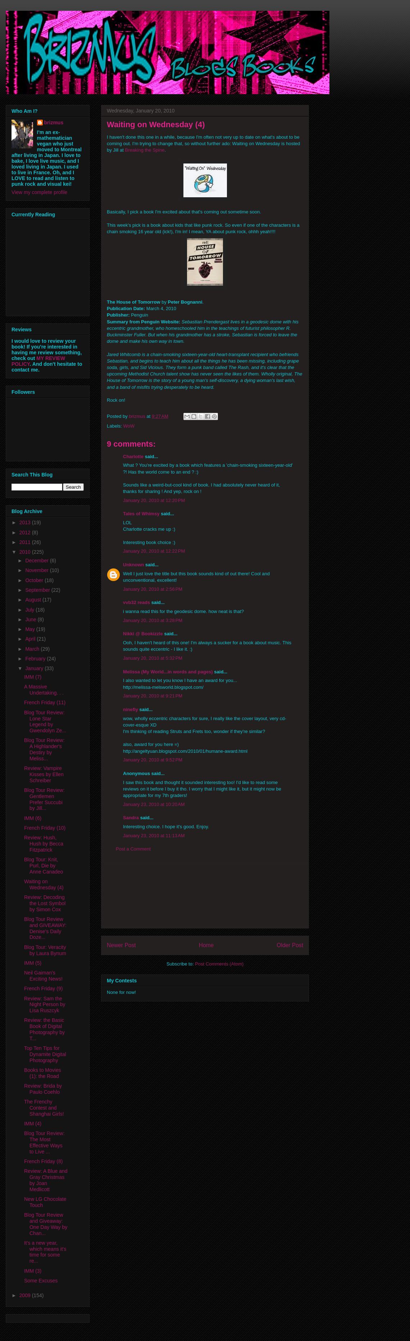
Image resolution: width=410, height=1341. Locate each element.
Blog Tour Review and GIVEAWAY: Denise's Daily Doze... (45, 928)
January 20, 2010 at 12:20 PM (154, 500)
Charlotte (133, 456)
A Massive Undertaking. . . (44, 690)
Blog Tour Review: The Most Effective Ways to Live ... (44, 1142)
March (33, 649)
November (37, 570)
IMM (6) (32, 818)
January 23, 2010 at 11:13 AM (154, 835)
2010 (25, 552)
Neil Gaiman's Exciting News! (43, 976)
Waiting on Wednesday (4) (44, 884)
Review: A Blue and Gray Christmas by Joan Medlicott (46, 1180)
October (35, 580)
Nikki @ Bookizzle (143, 633)
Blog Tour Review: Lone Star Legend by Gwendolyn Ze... (45, 721)
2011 (25, 542)
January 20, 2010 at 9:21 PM (152, 696)
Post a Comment (133, 849)
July (30, 610)
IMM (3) (32, 1271)
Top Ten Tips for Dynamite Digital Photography (45, 1054)
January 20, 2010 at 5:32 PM (152, 658)
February (36, 659)
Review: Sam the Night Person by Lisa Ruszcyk (44, 1005)
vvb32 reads (136, 602)
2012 (25, 532)
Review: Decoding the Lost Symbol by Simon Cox (44, 903)
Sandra (131, 817)
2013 (25, 522)
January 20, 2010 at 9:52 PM (152, 759)
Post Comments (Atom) (219, 964)
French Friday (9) (43, 988)
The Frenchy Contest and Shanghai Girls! (44, 1108)
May (30, 629)
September (38, 590)
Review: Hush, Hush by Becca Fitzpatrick (43, 844)
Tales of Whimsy (141, 513)
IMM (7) (32, 677)
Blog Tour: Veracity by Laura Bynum (45, 950)
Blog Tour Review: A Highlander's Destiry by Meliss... (44, 749)
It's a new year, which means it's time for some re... (45, 1252)
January (35, 668)
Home (206, 945)
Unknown (133, 564)
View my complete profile (39, 192)
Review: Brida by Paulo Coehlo (43, 1089)
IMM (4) (32, 1123)
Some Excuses (41, 1281)
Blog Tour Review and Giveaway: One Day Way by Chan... (45, 1224)
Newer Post (121, 945)
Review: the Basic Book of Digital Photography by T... (44, 1029)
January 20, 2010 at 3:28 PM (152, 620)
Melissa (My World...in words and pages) (168, 671)
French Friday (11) (44, 702)
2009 (25, 1295)
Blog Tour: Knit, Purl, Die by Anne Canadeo (43, 866)
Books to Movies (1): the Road (42, 1073)
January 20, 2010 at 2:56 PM (152, 589)
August (33, 600)
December (37, 560)
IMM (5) (32, 963)
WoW (129, 426)
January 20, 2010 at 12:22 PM (154, 551)
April (31, 639)
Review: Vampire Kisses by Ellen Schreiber (44, 774)
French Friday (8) (43, 1161)
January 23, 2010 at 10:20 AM (154, 804)
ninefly (130, 709)
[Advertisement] (205, 896)
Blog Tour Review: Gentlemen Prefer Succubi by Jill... (44, 799)
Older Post (290, 945)
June (31, 619)
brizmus (54, 122)
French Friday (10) (44, 828)
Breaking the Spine (145, 150)
